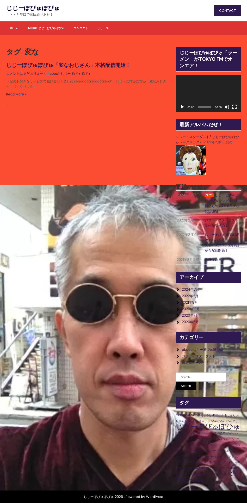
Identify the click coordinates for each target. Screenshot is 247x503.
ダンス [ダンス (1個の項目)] (208, 451)
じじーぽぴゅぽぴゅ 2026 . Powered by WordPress (124, 496)
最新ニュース (192, 362)
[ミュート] (226, 107)
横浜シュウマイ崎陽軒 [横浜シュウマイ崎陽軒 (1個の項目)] (213, 474)
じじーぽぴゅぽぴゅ (33, 8)
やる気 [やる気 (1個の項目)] (221, 433)
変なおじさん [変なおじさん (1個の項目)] (204, 468)
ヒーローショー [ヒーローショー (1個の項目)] (213, 456)
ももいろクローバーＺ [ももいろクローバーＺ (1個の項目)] (203, 433)
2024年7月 (190, 289)
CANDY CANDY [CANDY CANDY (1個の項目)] (185, 415)
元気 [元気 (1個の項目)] (237, 462)
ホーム (14, 28)
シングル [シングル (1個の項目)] (187, 445)
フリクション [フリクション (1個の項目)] (232, 456)
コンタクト (81, 28)
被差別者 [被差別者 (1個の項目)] (198, 480)
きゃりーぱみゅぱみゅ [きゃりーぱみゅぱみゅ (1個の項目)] (212, 421)
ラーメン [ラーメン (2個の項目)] (192, 462)
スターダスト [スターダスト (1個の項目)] (195, 451)
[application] (208, 93)
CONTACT (227, 10)
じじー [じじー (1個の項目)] (237, 421)
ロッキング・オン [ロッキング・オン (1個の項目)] (223, 462)
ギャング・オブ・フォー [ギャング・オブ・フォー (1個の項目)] (196, 439)
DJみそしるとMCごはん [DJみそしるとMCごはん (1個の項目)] (209, 415)
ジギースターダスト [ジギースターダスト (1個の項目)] (205, 445)
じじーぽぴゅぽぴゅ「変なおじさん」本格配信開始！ (68, 65)
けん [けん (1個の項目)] (229, 421)
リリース (103, 28)
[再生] (182, 107)
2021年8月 (190, 302)
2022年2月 (190, 296)
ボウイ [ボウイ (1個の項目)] (180, 462)
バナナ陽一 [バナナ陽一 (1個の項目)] (196, 456)
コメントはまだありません (26, 73)
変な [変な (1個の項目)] (192, 468)
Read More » (16, 94)
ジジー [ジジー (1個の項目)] (222, 445)
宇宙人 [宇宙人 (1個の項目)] (226, 468)
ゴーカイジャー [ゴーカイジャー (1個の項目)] (221, 439)
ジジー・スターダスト (199, 356)
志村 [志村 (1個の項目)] (178, 474)
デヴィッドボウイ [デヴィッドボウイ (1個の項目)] (223, 451)
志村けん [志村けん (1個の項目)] (187, 474)
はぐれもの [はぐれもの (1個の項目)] (182, 433)
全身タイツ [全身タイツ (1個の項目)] (182, 468)
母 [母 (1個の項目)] (228, 474)
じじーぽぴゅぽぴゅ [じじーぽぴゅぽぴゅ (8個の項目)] (208, 426)
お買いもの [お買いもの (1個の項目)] (191, 421)
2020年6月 (190, 322)
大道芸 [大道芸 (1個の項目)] (217, 468)
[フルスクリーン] (234, 107)
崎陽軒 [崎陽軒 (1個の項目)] (235, 468)
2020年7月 (190, 315)
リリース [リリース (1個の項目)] (206, 462)
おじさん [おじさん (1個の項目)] (230, 415)
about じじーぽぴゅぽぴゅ (46, 28)
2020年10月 (191, 309)
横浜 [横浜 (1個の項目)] (196, 474)
